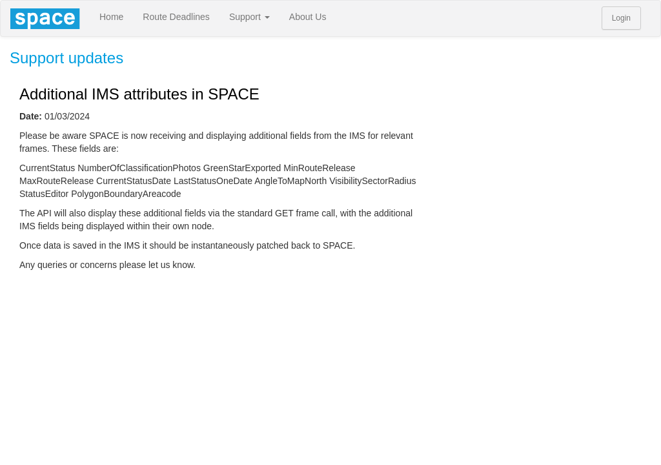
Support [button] (249, 17)
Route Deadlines (176, 17)
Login (621, 18)
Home (111, 17)
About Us (308, 17)
